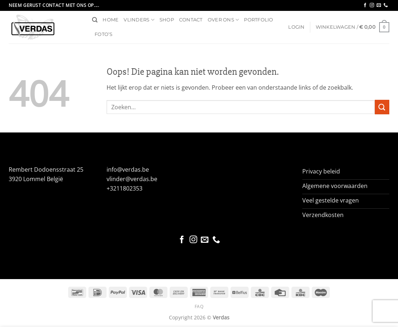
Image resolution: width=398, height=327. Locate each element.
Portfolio (258, 20)
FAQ (199, 306)
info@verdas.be (128, 169)
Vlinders (139, 19)
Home (111, 20)
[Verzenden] (382, 107)
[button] (296, 27)
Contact (191, 20)
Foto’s (104, 34)
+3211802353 (124, 188)
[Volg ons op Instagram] (372, 5)
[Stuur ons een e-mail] (379, 5)
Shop (166, 20)
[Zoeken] (95, 20)
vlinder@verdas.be (132, 179)
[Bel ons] (386, 5)
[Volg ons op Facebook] (365, 5)
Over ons (223, 19)
